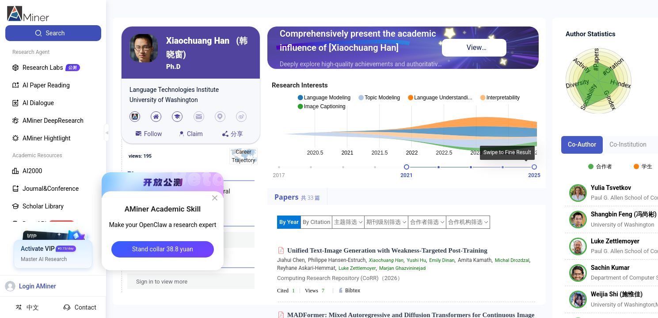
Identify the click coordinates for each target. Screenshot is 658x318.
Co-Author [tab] (582, 144)
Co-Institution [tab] (628, 144)
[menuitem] (53, 33)
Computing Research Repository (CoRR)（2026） (340, 278)
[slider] (406, 167)
